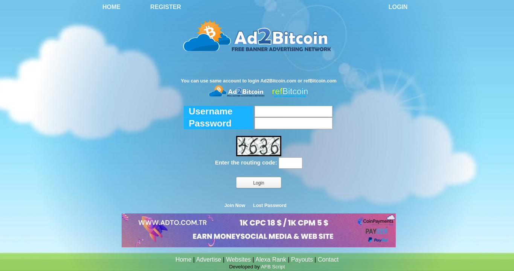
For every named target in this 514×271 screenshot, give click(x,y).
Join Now (235, 205)
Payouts (302, 259)
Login (398, 7)
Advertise (208, 259)
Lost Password (270, 205)
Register (165, 7)
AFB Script (273, 266)
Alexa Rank (270, 259)
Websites (238, 259)
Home (111, 7)
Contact (328, 259)
